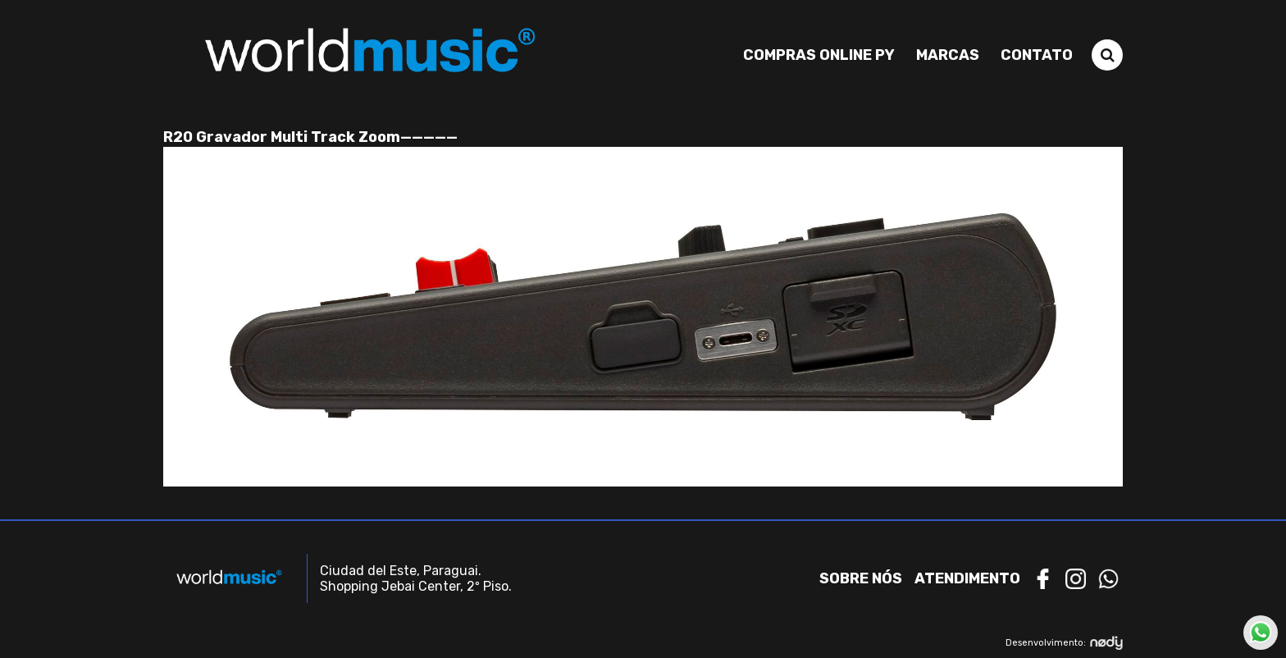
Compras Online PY (819, 55)
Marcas (947, 55)
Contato (1037, 55)
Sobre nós (860, 578)
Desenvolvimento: (1064, 643)
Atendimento (967, 578)
